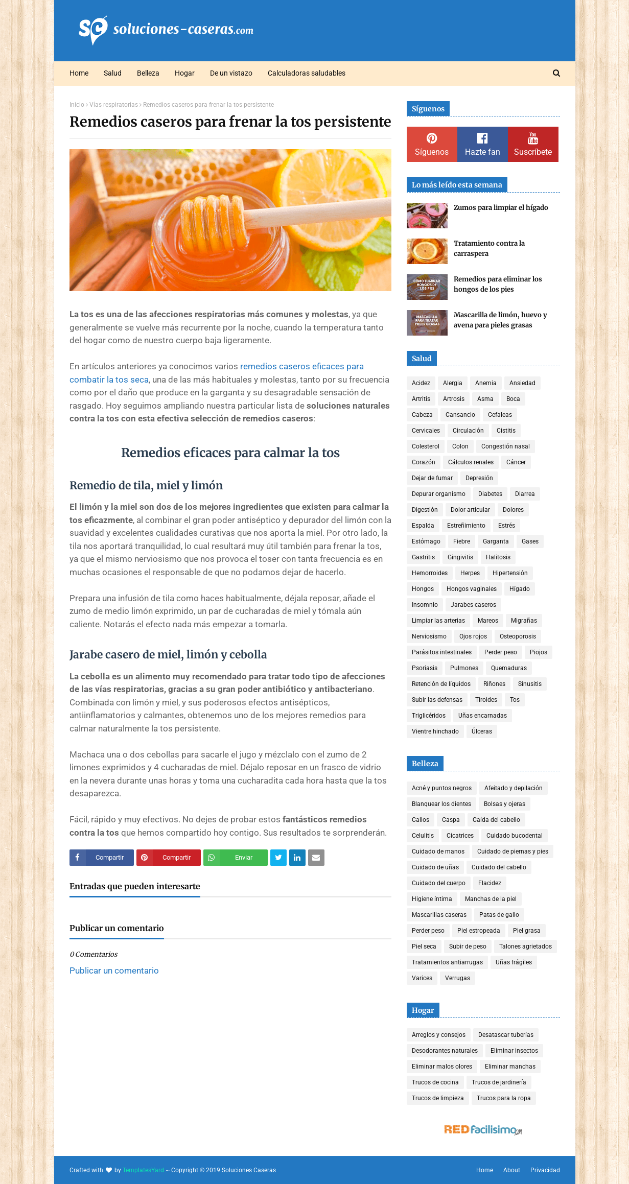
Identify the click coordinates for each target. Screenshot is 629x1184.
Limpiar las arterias (438, 620)
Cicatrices (460, 835)
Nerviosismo (429, 636)
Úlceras (482, 731)
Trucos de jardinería (499, 1082)
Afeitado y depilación (513, 788)
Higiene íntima (432, 899)
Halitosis (498, 557)
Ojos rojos (473, 636)
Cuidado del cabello (499, 867)
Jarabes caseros (473, 604)
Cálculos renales (471, 462)
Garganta (496, 541)
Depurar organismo (438, 494)
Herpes (470, 573)
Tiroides (486, 699)
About (511, 1170)
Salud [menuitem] (113, 73)
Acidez (421, 383)
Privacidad (545, 1170)
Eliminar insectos (514, 1050)
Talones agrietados (525, 946)
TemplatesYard (143, 1170)
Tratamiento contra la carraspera (489, 248)
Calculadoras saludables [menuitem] (306, 73)
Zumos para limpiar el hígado (501, 207)
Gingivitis (460, 557)
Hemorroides (430, 573)
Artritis (421, 398)
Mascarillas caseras (439, 914)
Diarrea (525, 494)
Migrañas (524, 620)
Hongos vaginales (472, 589)
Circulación (468, 430)
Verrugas (457, 978)
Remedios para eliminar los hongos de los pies (498, 284)
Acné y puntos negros (442, 788)
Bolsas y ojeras (504, 804)
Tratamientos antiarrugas (447, 962)
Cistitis (506, 430)
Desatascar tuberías (505, 1034)
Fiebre (461, 541)
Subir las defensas (437, 699)
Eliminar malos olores (442, 1066)
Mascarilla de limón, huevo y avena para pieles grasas (500, 320)
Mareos (488, 620)
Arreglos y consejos (438, 1034)
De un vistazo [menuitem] (231, 73)
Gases (530, 541)
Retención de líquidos (441, 684)
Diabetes (490, 494)
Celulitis (423, 835)
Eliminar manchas (510, 1066)
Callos (420, 819)
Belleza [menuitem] (148, 73)
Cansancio (460, 414)
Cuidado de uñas (435, 867)
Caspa (451, 819)
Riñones (494, 684)
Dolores (513, 509)
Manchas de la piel (491, 899)
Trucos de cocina (435, 1082)
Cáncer (516, 462)
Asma (485, 398)
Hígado (519, 589)
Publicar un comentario (114, 970)
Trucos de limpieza (438, 1098)
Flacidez (489, 883)
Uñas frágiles (514, 962)
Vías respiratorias (113, 104)
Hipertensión (510, 573)
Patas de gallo (499, 914)
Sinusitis (530, 684)
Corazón (423, 462)
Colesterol (425, 446)
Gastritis (423, 557)
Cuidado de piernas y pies (512, 851)
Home (484, 1170)
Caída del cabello (496, 819)
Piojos (538, 652)
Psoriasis (424, 668)
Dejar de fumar (432, 478)
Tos (515, 699)
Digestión (425, 509)
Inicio (76, 104)
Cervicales (426, 430)
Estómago (426, 541)
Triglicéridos (429, 715)
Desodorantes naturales (445, 1050)
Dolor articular (470, 509)
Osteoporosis (518, 636)
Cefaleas (500, 414)
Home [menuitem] (78, 73)
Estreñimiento (466, 525)
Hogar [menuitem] (185, 73)
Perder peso (500, 652)
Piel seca (424, 946)
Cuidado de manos (438, 851)
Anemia (486, 383)
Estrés (506, 525)
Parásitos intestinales (442, 652)
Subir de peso (467, 946)
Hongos (423, 589)
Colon (460, 446)
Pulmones (464, 668)
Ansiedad (522, 383)
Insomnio (425, 604)
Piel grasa (527, 930)
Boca (513, 398)
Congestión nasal (505, 446)
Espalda (423, 525)
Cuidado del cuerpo (438, 883)
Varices (422, 978)
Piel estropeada (478, 930)
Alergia (452, 383)
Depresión (479, 478)
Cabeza (422, 414)
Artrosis (453, 398)
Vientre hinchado (435, 731)
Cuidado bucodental (514, 835)
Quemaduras (509, 668)
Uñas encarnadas (482, 715)
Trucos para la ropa (504, 1098)
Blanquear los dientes (441, 804)
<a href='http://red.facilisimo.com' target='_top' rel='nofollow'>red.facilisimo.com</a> (483, 1131)
